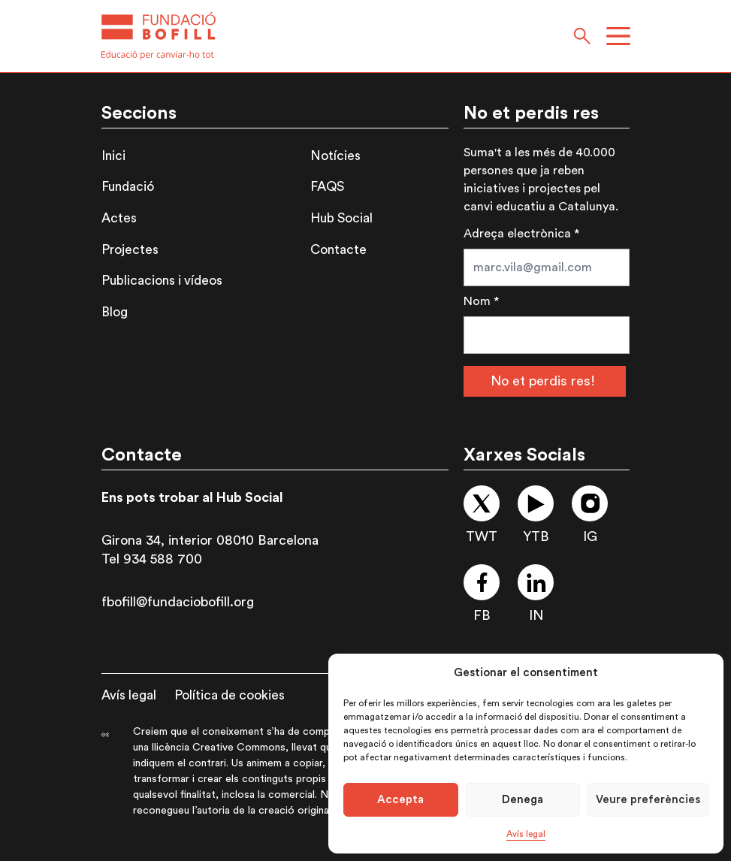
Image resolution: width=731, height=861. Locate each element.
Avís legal (525, 833)
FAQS (327, 186)
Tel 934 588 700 (151, 559)
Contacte (338, 249)
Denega (522, 799)
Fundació (127, 186)
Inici (113, 156)
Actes (119, 218)
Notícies (335, 156)
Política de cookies (229, 695)
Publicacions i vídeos (161, 280)
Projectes (130, 249)
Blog (114, 312)
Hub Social (341, 218)
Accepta (400, 799)
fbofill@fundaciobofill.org (177, 602)
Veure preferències (648, 799)
